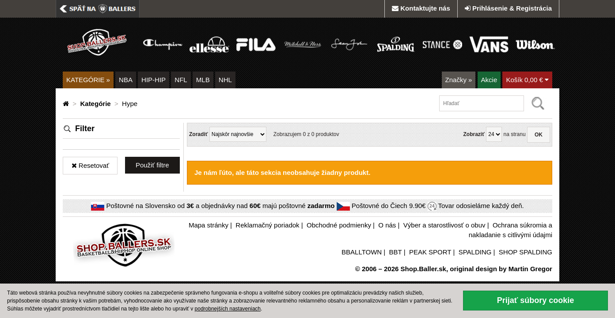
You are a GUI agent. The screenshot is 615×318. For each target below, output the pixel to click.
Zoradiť (198, 134)
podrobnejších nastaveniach (228, 309)
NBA (126, 79)
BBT (395, 252)
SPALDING (475, 252)
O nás (387, 225)
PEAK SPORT (430, 252)
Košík (527, 79)
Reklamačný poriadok (267, 225)
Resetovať (90, 165)
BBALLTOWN (362, 252)
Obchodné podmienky (339, 225)
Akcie (489, 79)
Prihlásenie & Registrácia (508, 8)
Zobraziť (473, 134)
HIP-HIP (153, 79)
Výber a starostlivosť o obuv (444, 225)
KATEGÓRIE (88, 79)
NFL (181, 79)
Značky (458, 79)
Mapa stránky (208, 225)
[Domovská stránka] (67, 103)
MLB (203, 79)
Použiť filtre (152, 165)
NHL (225, 79)
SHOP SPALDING (525, 252)
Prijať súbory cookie (535, 300)
